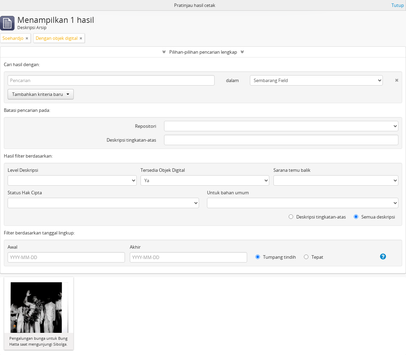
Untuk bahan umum (228, 192)
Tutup (397, 5)
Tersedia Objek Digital (163, 170)
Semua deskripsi (374, 217)
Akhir (135, 247)
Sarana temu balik (291, 170)
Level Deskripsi (23, 170)
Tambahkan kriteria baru (40, 94)
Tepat (313, 257)
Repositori (145, 126)
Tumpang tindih (275, 257)
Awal (12, 247)
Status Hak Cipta (25, 192)
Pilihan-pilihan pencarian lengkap (203, 52)
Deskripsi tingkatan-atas (131, 140)
